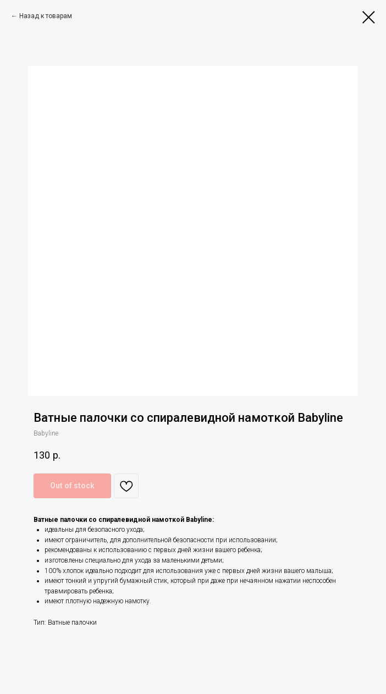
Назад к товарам (45, 16)
